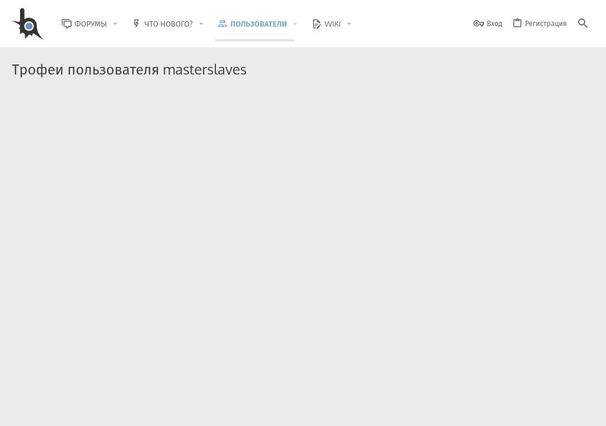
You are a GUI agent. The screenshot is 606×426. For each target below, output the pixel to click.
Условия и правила (380, 409)
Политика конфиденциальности (473, 409)
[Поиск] (583, 24)
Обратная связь (315, 409)
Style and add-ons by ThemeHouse (267, 376)
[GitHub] (580, 381)
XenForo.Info (87, 386)
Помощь (547, 409)
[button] (124, 24)
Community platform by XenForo (108, 376)
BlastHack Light (41, 409)
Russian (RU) (107, 409)
